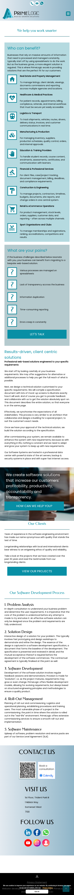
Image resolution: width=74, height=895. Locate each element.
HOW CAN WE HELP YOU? (34, 506)
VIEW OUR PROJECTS (37, 571)
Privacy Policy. (48, 888)
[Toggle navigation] (68, 13)
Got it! (37, 891)
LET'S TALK (37, 334)
